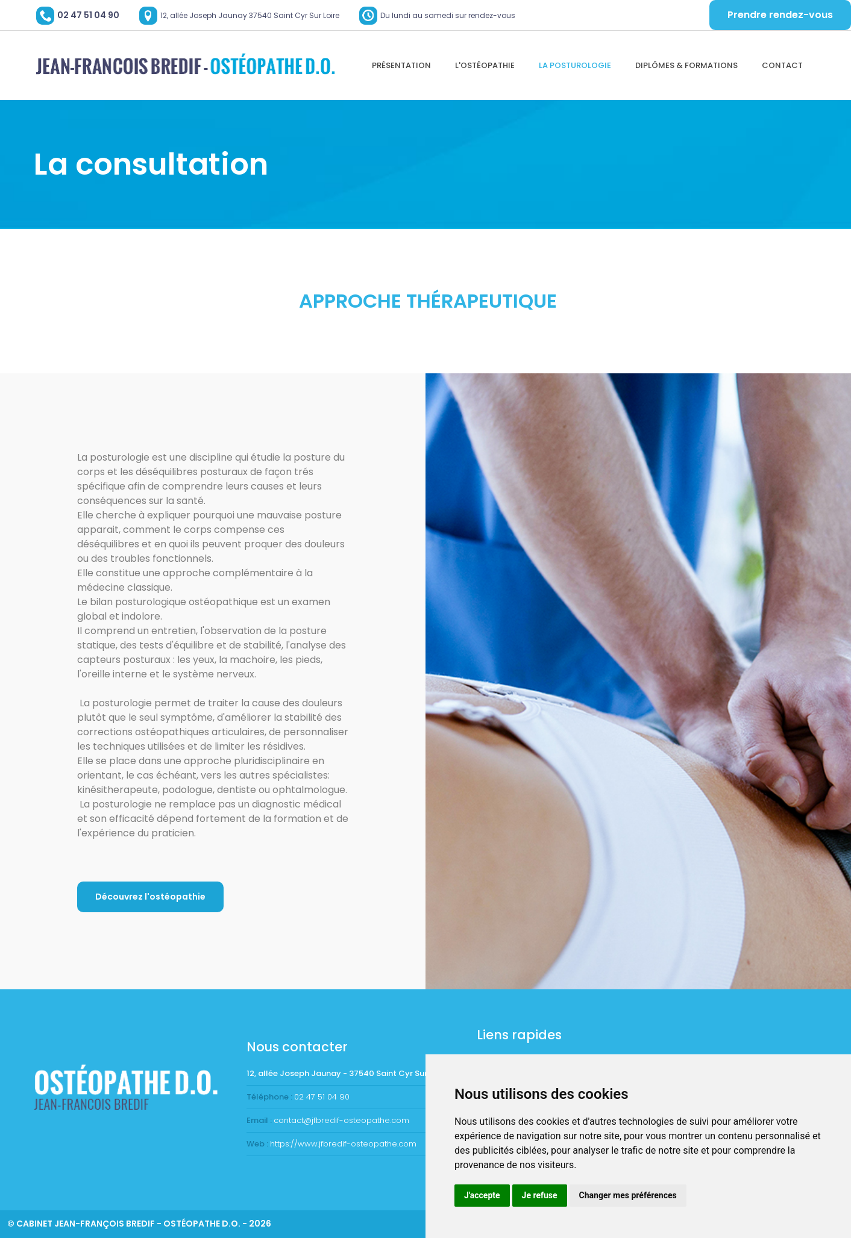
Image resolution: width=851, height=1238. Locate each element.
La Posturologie (575, 65)
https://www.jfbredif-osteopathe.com (343, 1143)
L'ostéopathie (485, 65)
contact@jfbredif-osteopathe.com (341, 1120)
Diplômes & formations (686, 65)
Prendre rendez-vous (780, 15)
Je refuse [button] (539, 1195)
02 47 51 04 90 (88, 15)
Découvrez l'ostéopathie (150, 897)
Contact (782, 65)
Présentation (401, 65)
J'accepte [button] (482, 1195)
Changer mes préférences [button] (628, 1195)
